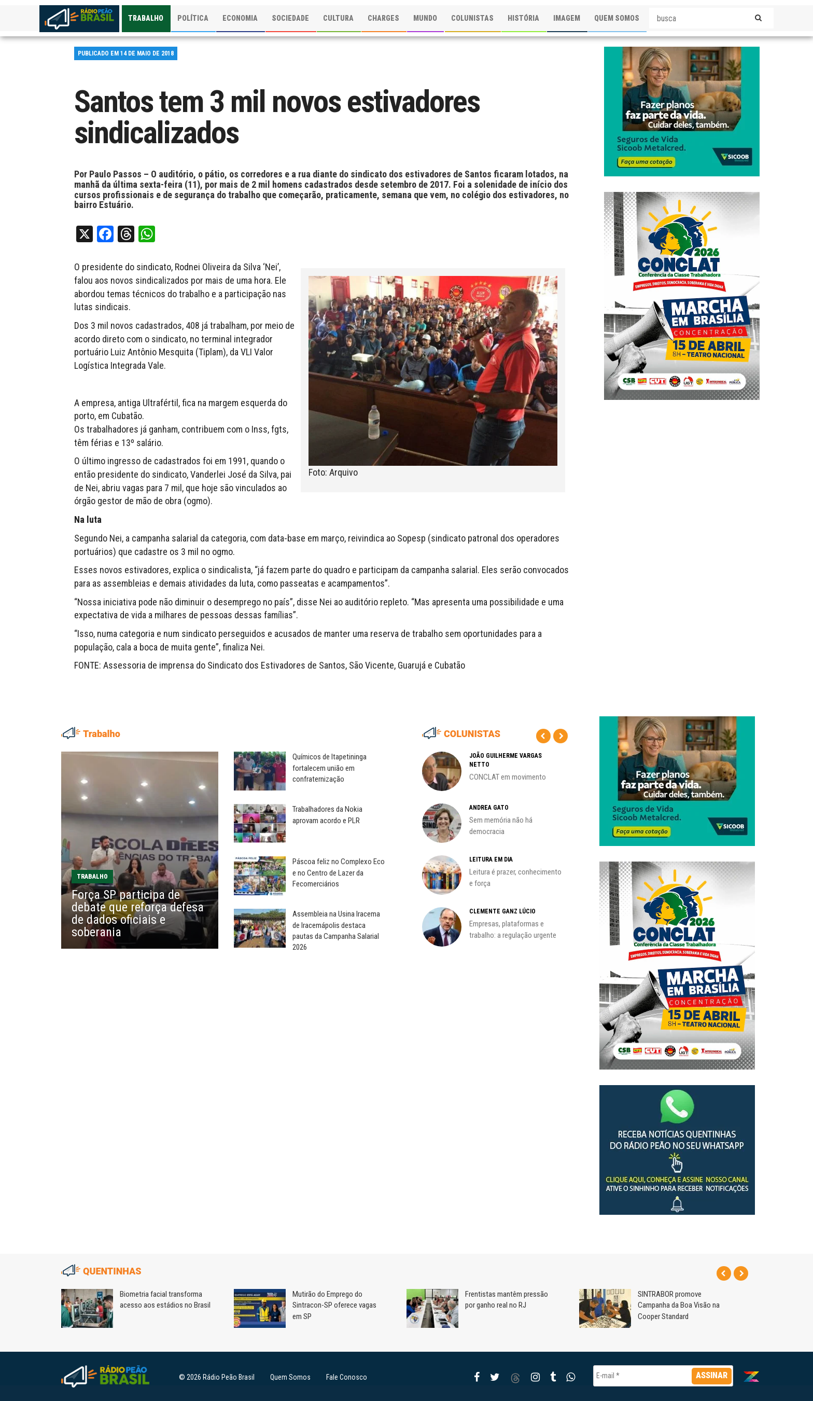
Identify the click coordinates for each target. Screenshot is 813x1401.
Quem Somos (290, 1377)
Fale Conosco (346, 1377)
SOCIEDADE (290, 18)
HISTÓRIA (523, 18)
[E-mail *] (663, 1375)
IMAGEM (566, 18)
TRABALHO (145, 18)
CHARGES (383, 18)
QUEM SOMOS (616, 18)
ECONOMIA (240, 18)
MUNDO (425, 18)
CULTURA (338, 18)
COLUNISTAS (472, 18)
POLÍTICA (192, 18)
